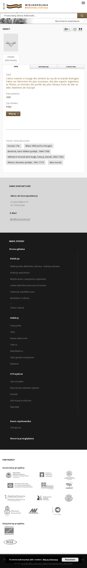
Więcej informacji (50, 560)
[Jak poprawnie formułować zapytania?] (85, 21)
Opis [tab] (16, 67)
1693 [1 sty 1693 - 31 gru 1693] (8, 97)
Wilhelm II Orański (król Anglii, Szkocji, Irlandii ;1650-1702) (35, 156)
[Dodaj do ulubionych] (74, 29)
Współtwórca (16, 351)
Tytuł (12, 332)
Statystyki (14, 406)
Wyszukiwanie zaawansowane (67, 21)
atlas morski (55, 162)
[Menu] (83, 2)
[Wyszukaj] (82, 15)
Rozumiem (70, 559)
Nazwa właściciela (18, 338)
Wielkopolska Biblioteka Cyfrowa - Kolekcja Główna (35, 266)
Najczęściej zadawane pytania (24, 387)
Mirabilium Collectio (19, 298)
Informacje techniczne (20, 400)
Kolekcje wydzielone (20, 272)
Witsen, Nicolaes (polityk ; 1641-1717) (26, 162)
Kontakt (14, 394)
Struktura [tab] (71, 67)
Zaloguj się (15, 427)
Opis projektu (17, 381)
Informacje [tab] (43, 67)
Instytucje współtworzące (22, 291)
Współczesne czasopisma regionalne (28, 279)
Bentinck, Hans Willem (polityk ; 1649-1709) (28, 151)
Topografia (15, 325)
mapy (8, 106)
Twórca (13, 344)
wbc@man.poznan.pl (20, 219)
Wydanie (14, 363)
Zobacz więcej (17, 307)
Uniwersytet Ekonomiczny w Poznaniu (28, 285)
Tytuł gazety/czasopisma (22, 357)
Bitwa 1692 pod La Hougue (39, 145)
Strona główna (17, 249)
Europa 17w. (14, 145)
